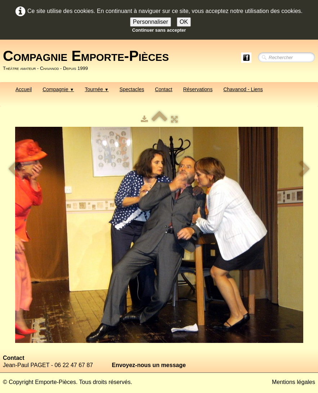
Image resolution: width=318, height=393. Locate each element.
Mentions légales (293, 382)
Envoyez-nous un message (148, 365)
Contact (163, 89)
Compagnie (58, 89)
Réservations (197, 89)
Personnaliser (150, 22)
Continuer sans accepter (159, 30)
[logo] (88, 60)
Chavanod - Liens (243, 89)
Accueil (23, 89)
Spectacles (132, 89)
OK (184, 22)
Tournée (96, 89)
